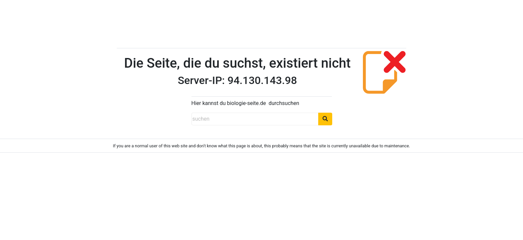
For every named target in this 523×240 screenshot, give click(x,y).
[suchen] (254, 119)
